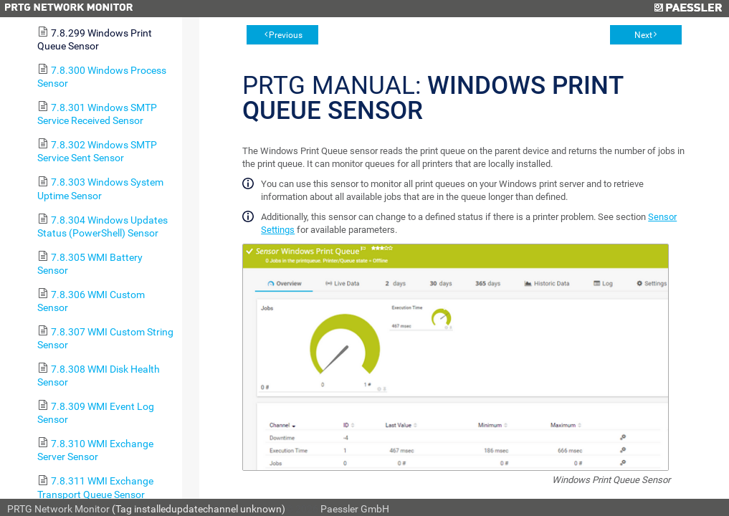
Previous (285, 35)
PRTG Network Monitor (58, 509)
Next (643, 35)
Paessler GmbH (354, 509)
